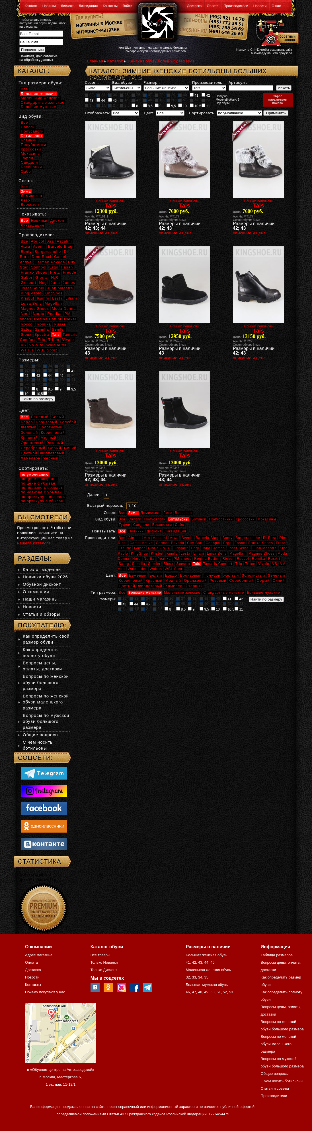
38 (159, 95)
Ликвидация (88, 6)
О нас (276, 6)
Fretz (280, 543)
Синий (278, 580)
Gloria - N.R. (159, 548)
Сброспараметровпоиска (277, 100)
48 (147, 100)
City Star (195, 543)
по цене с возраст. (39, 479)
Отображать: (97, 113)
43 (89, 100)
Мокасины (267, 519)
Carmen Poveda (170, 543)
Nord (136, 559)
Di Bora (269, 538)
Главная (95, 61)
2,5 (125, 105)
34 (112, 95)
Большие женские (144, 593)
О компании (36, 591)
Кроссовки (245, 519)
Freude (125, 548)
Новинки (49, 6)
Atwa (174, 538)
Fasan (240, 543)
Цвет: (149, 113)
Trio (238, 564)
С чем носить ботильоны (282, 1081)
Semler (154, 564)
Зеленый (276, 575)
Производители (236, 6)
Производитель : (208, 82)
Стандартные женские (223, 593)
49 (159, 100)
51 (182, 100)
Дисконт (67, 6)
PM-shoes (182, 559)
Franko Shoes (260, 543)
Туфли (124, 525)
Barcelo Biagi (208, 538)
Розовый (218, 580)
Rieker (228, 559)
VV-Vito (36, 345)
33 (101, 95)
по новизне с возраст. (42, 487)
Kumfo (172, 554)
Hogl (195, 548)
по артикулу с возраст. (43, 497)
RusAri (274, 559)
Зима (133, 513)
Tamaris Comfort (217, 564)
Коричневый (131, 580)
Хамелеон (175, 586)
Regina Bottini (206, 559)
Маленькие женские (182, 593)
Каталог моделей (42, 569)
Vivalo (263, 564)
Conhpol (213, 543)
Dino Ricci (42, 257)
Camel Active (141, 543)
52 (194, 100)
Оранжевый (195, 580)
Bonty (227, 538)
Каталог (31, 6)
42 (206, 95)
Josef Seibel (239, 548)
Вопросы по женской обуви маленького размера (46, 701)
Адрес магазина (38, 955)
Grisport (181, 548)
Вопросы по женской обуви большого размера (46, 682)
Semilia (138, 564)
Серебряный (241, 580)
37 (147, 95)
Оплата (213, 6)
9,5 (171, 105)
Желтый (231, 575)
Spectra (183, 564)
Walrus (156, 569)
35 (124, 95)
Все (122, 513)
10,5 (195, 105)
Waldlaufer (137, 569)
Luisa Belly (217, 554)
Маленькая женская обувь (208, 970)
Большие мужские (263, 593)
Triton (250, 564)
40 (182, 95)
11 (206, 105)
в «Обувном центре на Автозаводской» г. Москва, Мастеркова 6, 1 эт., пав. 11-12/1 (60, 1077)
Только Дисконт (104, 970)
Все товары (100, 955)
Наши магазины (40, 599)
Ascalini (160, 538)
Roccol (243, 559)
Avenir (187, 538)
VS (274, 564)
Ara (147, 538)
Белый (155, 575)
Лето (167, 513)
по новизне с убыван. (42, 492)
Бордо (171, 575)
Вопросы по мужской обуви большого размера (46, 721)
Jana (206, 548)
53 (206, 100)
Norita (149, 559)
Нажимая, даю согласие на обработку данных (38, 58)
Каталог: (34, 70)
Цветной (127, 586)
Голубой (212, 575)
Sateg (124, 564)
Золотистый (253, 575)
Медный (173, 580)
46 (124, 100)
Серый (263, 580)
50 (171, 100)
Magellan (237, 554)
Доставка (194, 6)
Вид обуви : (123, 82)
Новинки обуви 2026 (45, 576)
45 (112, 100)
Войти (127, 6)
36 (136, 95)
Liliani (198, 554)
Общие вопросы (41, 734)
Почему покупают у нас (45, 992)
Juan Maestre (265, 548)
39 (171, 95)
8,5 (148, 105)
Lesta (185, 554)
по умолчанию (35, 474)
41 (194, 95)
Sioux (168, 564)
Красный (153, 580)
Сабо (179, 525)
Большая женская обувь (206, 955)
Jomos (219, 548)
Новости (259, 6)
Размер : (151, 82)
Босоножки (162, 525)
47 (136, 100)
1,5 (101, 105)
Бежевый (138, 575)
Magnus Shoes (262, 554)
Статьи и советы (275, 1088)
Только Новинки (104, 962)
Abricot (134, 538)
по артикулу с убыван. (43, 501)
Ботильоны (179, 519)
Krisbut (157, 554)
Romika (258, 559)
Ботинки (199, 519)
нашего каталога (34, 543)
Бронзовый (191, 575)
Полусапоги (155, 519)
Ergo (227, 543)
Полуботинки (221, 519)
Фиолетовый (150, 586)
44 (101, 100)
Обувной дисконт (42, 584)
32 (89, 95)
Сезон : (92, 82)
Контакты (110, 6)
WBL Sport (174, 569)
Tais (196, 564)
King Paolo (31, 293)
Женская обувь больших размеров (160, 61)
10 (182, 105)
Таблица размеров (277, 955)
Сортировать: (202, 113)
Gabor (139, 548)
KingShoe (139, 554)
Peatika (164, 559)
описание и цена (101, 233)
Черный (195, 586)
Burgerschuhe (247, 538)
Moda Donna (64, 308)
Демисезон (151, 513)
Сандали (141, 525)
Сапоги (134, 519)
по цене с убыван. (39, 483)
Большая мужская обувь (207, 984)
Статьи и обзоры (41, 614)
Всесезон (183, 513)
